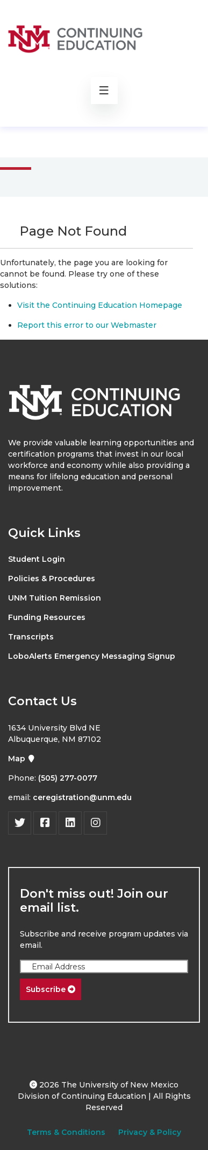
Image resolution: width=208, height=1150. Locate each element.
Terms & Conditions (66, 1132)
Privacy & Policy (149, 1132)
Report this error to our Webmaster (86, 325)
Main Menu (47, 141)
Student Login (36, 559)
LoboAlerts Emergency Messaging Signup (91, 656)
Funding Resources (46, 617)
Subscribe (50, 989)
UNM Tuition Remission (54, 598)
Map (21, 758)
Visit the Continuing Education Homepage (99, 305)
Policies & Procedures (51, 578)
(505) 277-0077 (67, 778)
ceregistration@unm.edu (82, 797)
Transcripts (31, 637)
